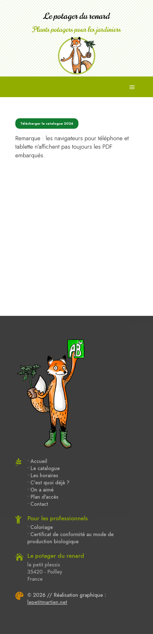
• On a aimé (40, 490)
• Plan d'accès (42, 497)
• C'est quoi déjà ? (48, 482)
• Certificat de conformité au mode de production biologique (70, 538)
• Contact (37, 504)
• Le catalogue (43, 468)
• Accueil (37, 461)
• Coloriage (40, 527)
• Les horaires (42, 475)
